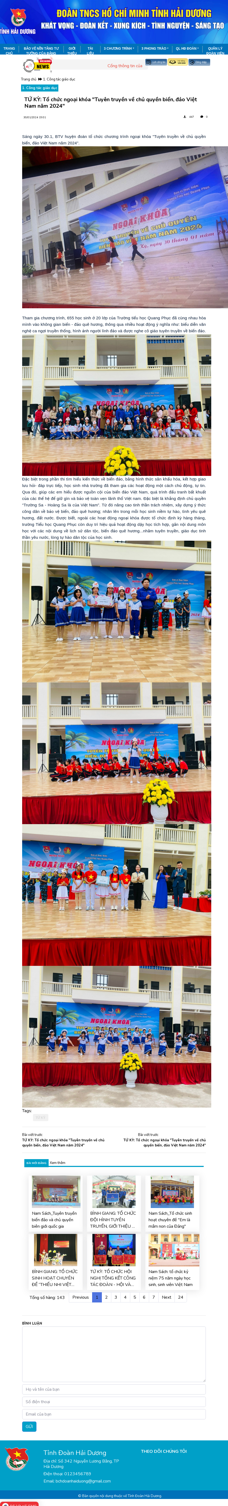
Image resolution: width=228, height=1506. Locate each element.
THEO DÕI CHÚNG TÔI (164, 1451)
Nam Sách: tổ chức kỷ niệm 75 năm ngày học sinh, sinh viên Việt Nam (171, 1278)
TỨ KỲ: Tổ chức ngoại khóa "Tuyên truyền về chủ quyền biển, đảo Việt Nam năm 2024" (63, 1143)
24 (180, 1297)
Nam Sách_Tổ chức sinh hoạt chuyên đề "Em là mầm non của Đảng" (170, 1219)
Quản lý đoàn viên (215, 51)
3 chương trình (118, 48)
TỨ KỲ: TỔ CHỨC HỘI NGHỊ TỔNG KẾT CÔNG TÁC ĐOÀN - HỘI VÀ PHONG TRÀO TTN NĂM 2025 (113, 1278)
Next (166, 1297)
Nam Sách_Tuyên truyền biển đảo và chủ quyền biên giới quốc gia (54, 1219)
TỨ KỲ (41, 1117)
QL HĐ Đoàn (186, 48)
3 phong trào (154, 48)
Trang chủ (9, 51)
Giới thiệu (72, 51)
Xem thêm (57, 1162)
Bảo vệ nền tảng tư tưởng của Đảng (41, 51)
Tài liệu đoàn (90, 51)
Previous (80, 1297)
